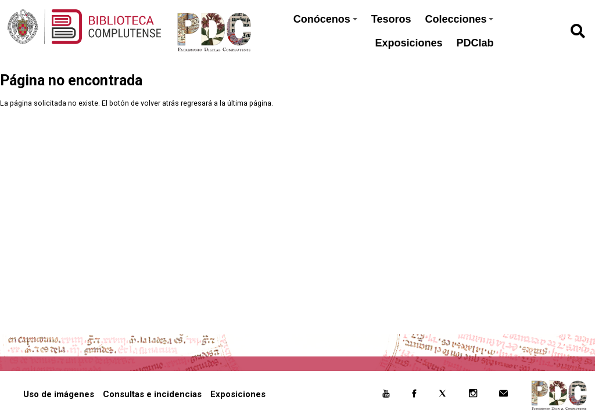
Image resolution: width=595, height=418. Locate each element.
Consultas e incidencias (152, 394)
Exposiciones (408, 43)
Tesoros (391, 19)
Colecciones (459, 19)
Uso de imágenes (58, 394)
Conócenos (325, 19)
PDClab (474, 43)
